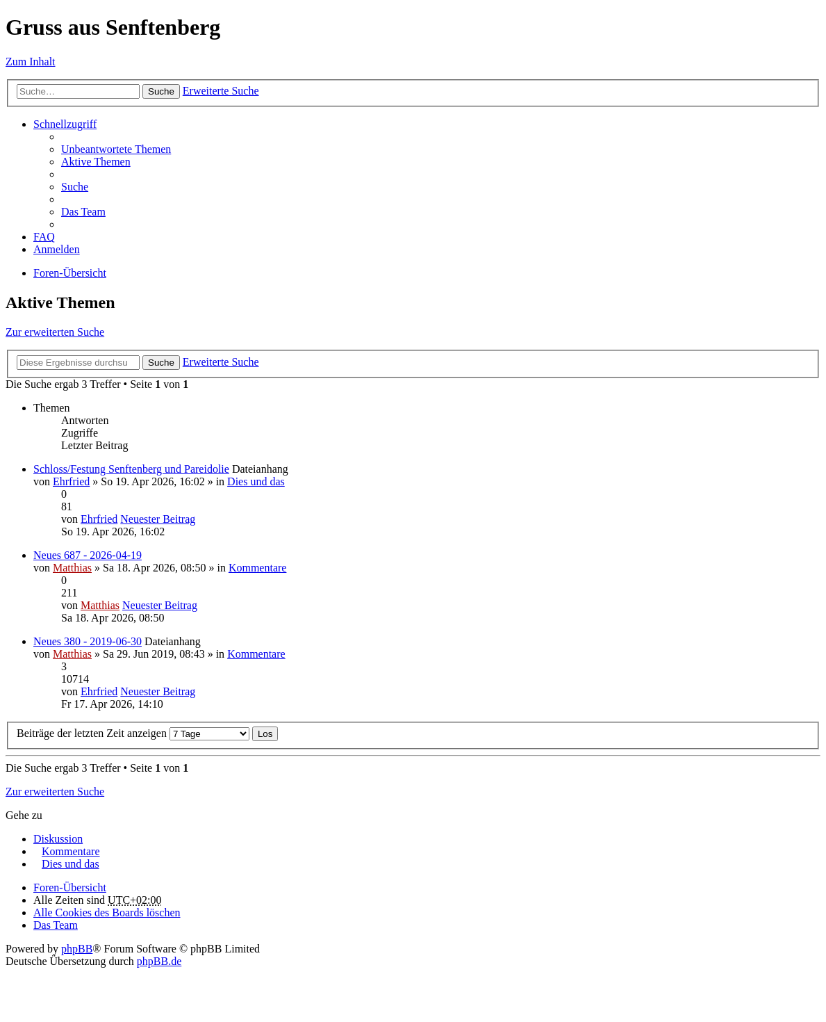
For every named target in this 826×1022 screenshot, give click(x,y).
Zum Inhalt (31, 61)
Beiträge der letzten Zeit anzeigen (133, 733)
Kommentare (258, 568)
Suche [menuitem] (74, 187)
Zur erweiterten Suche (55, 332)
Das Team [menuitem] (83, 212)
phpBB (76, 949)
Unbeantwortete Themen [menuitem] (116, 149)
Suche (161, 91)
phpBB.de (159, 961)
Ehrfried (71, 481)
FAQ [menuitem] (44, 237)
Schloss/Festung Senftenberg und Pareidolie (131, 469)
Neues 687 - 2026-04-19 (87, 555)
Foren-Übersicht (69, 273)
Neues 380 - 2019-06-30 (87, 641)
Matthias (72, 568)
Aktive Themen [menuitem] (96, 162)
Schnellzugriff (65, 124)
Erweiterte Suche (221, 91)
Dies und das (256, 481)
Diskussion (58, 839)
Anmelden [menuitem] (56, 249)
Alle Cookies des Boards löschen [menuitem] (107, 912)
